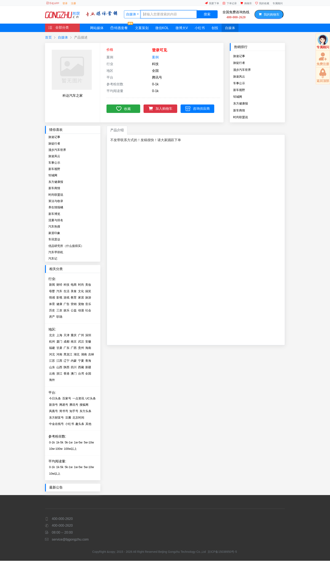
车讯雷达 (54, 239)
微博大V (182, 28)
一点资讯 (78, 398)
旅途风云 (239, 76)
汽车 (59, 291)
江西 (59, 360)
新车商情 (239, 110)
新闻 (52, 284)
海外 (52, 380)
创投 (215, 28)
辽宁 (66, 360)
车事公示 (239, 83)
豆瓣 (68, 417)
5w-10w (89, 442)
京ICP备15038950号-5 (222, 551)
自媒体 (131, 14)
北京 (52, 335)
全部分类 (58, 27)
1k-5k (59, 442)
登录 (65, 3)
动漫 (81, 310)
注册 (73, 3)
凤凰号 (53, 411)
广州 (81, 335)
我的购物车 (268, 14)
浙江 (59, 373)
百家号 (66, 398)
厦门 (59, 341)
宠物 (81, 304)
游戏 (66, 297)
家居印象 (54, 233)
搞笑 (88, 291)
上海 (59, 335)
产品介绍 (117, 130)
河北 (52, 354)
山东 (52, 367)
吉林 (91, 354)
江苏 (52, 360)
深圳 (88, 335)
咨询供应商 (197, 108)
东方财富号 (56, 417)
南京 (74, 341)
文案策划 (142, 28)
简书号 (63, 411)
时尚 (81, 284)
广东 (66, 347)
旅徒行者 (239, 62)
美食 (74, 291)
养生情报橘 (55, 207)
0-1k (52, 442)
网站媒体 (97, 28)
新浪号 (53, 404)
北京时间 (78, 417)
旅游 (88, 297)
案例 (155, 57)
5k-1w (68, 442)
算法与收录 (55, 201)
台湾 (81, 373)
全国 (88, 373)
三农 (59, 310)
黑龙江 (68, 354)
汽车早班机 (55, 252)
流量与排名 (55, 220)
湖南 (84, 354)
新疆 (88, 367)
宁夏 (81, 360)
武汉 (81, 341)
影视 (59, 297)
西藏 (81, 367)
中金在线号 (56, 424)
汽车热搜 (54, 226)
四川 (74, 367)
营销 (74, 304)
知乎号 (73, 411)
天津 (66, 335)
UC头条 (90, 398)
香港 (66, 373)
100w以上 (70, 448)
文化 (81, 291)
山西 (59, 367)
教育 (74, 297)
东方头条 (85, 411)
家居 (81, 297)
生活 (66, 291)
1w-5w (78, 442)
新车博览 (54, 214)
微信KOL (162, 28)
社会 (88, 310)
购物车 (246, 3)
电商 (74, 284)
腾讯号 (73, 404)
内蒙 (74, 360)
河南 (59, 354)
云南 (52, 373)
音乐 (88, 304)
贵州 (81, 347)
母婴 (52, 291)
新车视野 (239, 90)
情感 (52, 297)
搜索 (207, 14)
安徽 (88, 341)
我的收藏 (262, 3)
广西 (74, 347)
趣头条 (79, 424)
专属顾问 (278, 3)
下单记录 (229, 3)
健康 (59, 304)
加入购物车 (160, 108)
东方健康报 (240, 103)
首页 (48, 37)
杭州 (52, 341)
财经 (59, 284)
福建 (52, 347)
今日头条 (55, 398)
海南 (88, 347)
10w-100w (56, 448)
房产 (52, 316)
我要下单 (212, 3)
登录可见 (159, 50)
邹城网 (237, 96)
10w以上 (54, 473)
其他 (88, 424)
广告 (66, 304)
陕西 (66, 367)
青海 (88, 360)
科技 (66, 284)
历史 (52, 310)
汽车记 (52, 258)
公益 (74, 310)
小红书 (200, 28)
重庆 (74, 335)
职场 (59, 316)
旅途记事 (239, 56)
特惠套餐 (120, 27)
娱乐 (66, 310)
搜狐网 (84, 404)
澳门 (74, 373)
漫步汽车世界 (242, 69)
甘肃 (59, 347)
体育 (52, 304)
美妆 (88, 284)
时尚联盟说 (240, 117)
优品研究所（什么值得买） (66, 246)
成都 (66, 341)
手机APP (52, 3)
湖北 (77, 354)
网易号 (63, 404)
